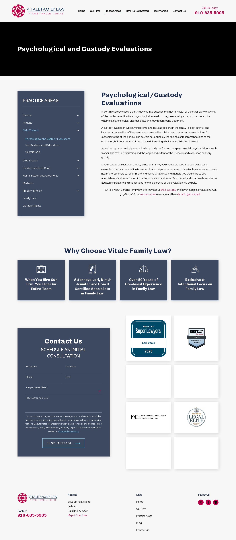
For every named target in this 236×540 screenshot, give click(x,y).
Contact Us (142, 530)
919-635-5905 (209, 12)
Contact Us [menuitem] (179, 11)
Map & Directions (77, 515)
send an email (148, 194)
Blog (139, 523)
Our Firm (141, 508)
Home (139, 501)
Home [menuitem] (81, 11)
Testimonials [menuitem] (161, 11)
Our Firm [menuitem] (95, 11)
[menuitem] (49, 115)
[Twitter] (200, 502)
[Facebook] (208, 502)
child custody (168, 189)
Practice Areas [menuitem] (113, 11)
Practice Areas (144, 515)
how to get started (189, 194)
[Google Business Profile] (215, 502)
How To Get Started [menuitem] (137, 11)
